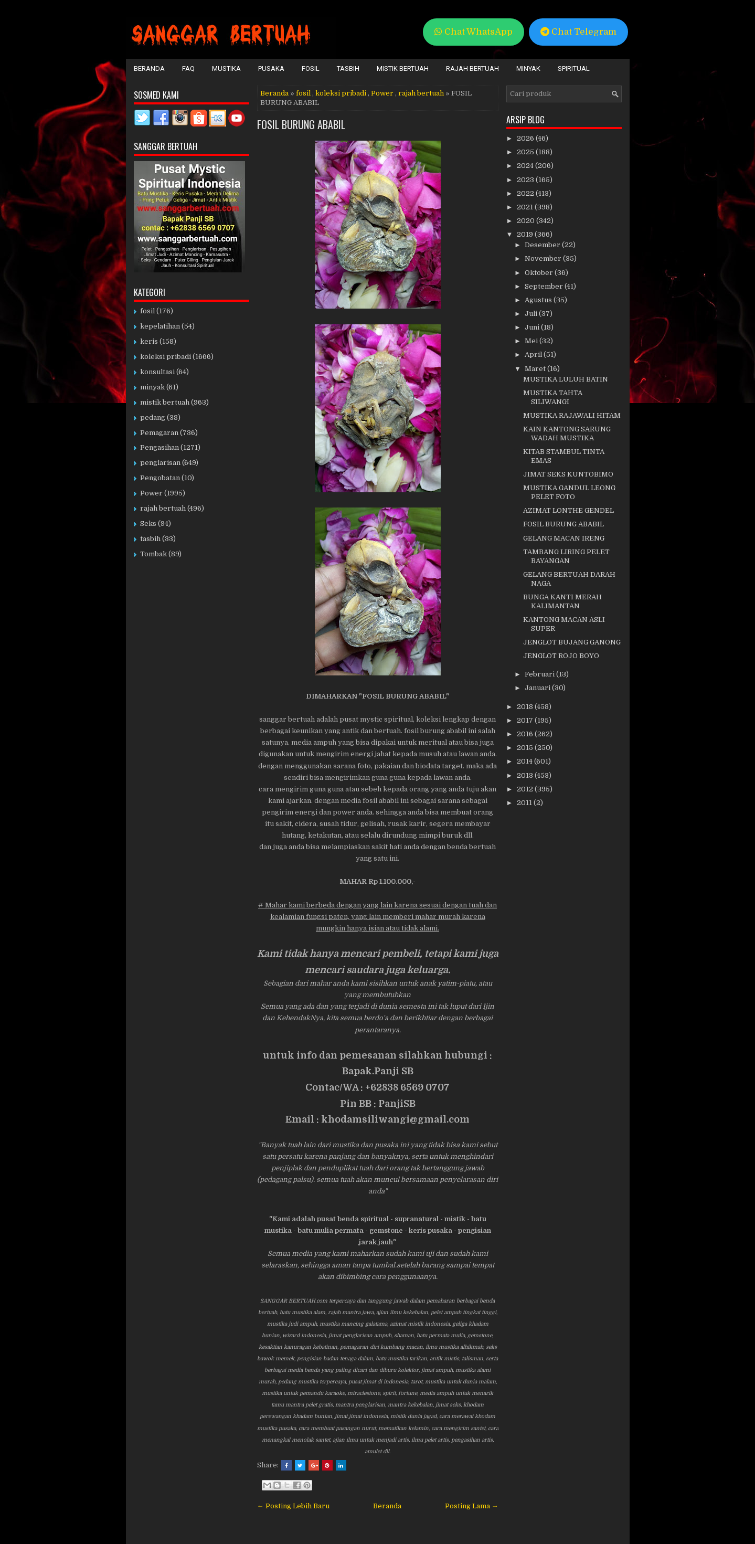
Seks (148, 523)
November (544, 258)
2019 (526, 234)
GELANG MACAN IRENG (563, 538)
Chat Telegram (578, 32)
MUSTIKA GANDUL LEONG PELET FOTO (569, 492)
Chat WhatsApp (473, 32)
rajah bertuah (421, 93)
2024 (526, 166)
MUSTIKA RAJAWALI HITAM (572, 415)
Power (382, 93)
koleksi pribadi (340, 93)
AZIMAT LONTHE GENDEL (568, 510)
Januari (538, 688)
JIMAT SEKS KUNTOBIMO (568, 474)
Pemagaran (159, 433)
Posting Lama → (471, 1506)
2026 (526, 138)
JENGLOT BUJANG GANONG (572, 642)
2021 (526, 207)
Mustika (226, 68)
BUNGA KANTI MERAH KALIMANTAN (562, 601)
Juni (533, 327)
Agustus (539, 300)
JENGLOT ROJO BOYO (561, 656)
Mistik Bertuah (403, 68)
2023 (526, 180)
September (545, 286)
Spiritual (574, 68)
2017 (526, 720)
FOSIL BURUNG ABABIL (301, 124)
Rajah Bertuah (472, 68)
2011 (525, 803)
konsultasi (157, 372)
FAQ (188, 68)
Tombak (153, 554)
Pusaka (271, 68)
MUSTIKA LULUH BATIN (565, 379)
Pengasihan (159, 447)
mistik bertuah (164, 402)
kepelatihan (160, 326)
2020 (526, 221)
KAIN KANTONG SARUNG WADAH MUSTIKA (567, 433)
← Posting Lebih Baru (293, 1506)
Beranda (149, 68)
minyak (152, 387)
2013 (526, 775)
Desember (543, 245)
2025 (526, 152)
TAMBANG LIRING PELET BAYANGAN (566, 556)
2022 (526, 193)
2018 (526, 707)
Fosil (311, 68)
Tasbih (348, 68)
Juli (532, 314)
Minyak (528, 68)
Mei (532, 341)
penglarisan (160, 463)
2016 (526, 734)
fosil (303, 93)
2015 (526, 748)
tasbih (150, 539)
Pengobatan (160, 478)
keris (149, 341)
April (534, 354)
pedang (152, 417)
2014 (525, 761)
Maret (536, 369)
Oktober (540, 273)
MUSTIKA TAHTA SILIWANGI (552, 397)
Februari (540, 674)
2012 (526, 789)
